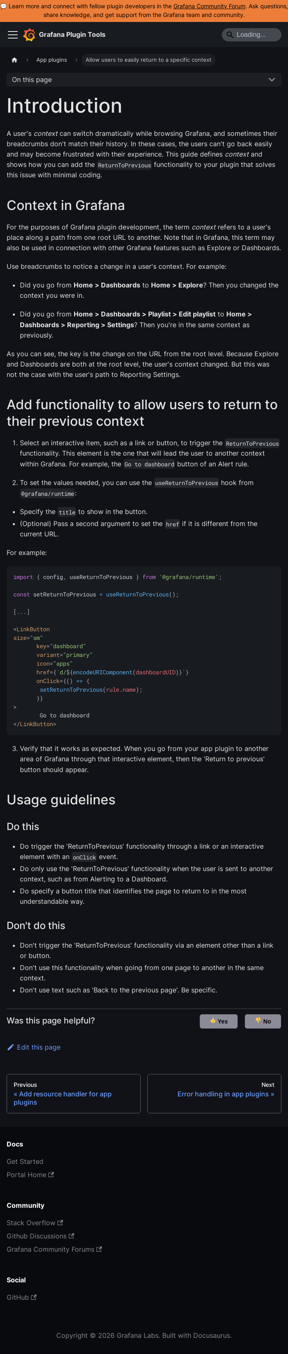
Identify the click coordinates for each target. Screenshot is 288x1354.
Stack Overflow (35, 1223)
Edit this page (33, 1047)
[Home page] (14, 60)
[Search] (251, 34)
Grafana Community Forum (209, 6)
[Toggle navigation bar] (13, 35)
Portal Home (30, 1175)
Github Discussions (40, 1236)
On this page (32, 79)
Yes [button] (219, 1021)
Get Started (25, 1161)
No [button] (263, 1021)
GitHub (21, 1297)
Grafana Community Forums (54, 1249)
